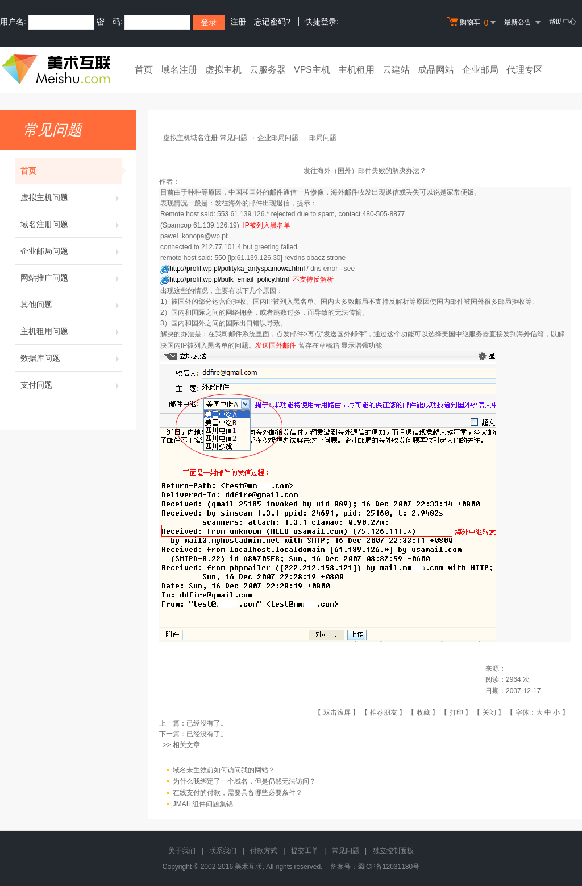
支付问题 (71, 384)
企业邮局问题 (71, 251)
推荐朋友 (383, 712)
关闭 (489, 712)
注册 (238, 21)
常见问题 (345, 851)
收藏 (423, 712)
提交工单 (304, 851)
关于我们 (182, 851)
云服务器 (268, 70)
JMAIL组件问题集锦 (203, 804)
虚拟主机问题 (71, 197)
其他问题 (71, 304)
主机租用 (356, 70)
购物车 (472, 22)
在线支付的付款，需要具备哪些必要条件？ (237, 793)
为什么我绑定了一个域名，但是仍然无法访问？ (244, 781)
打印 (456, 712)
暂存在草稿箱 (318, 345)
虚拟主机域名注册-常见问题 (205, 138)
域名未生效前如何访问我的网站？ (224, 770)
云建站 (396, 70)
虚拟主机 (223, 70)
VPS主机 (312, 70)
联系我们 (222, 851)
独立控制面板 (393, 851)
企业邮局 (480, 70)
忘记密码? (272, 21)
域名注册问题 (71, 224)
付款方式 (263, 851)
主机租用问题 (71, 331)
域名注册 (179, 70)
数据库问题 (71, 357)
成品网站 (436, 70)
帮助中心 (562, 22)
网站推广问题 (71, 277)
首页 (144, 70)
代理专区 (524, 70)
